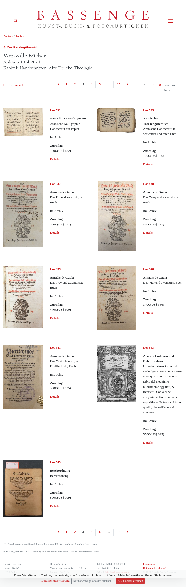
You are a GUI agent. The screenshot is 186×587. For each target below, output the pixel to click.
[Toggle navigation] (170, 21)
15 (145, 85)
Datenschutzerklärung (154, 568)
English (20, 36)
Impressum (149, 564)
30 (152, 85)
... (108, 84)
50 (159, 85)
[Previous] (59, 84)
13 (119, 84)
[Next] (128, 84)
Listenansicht (13, 85)
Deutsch (8, 36)
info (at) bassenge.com (117, 572)
